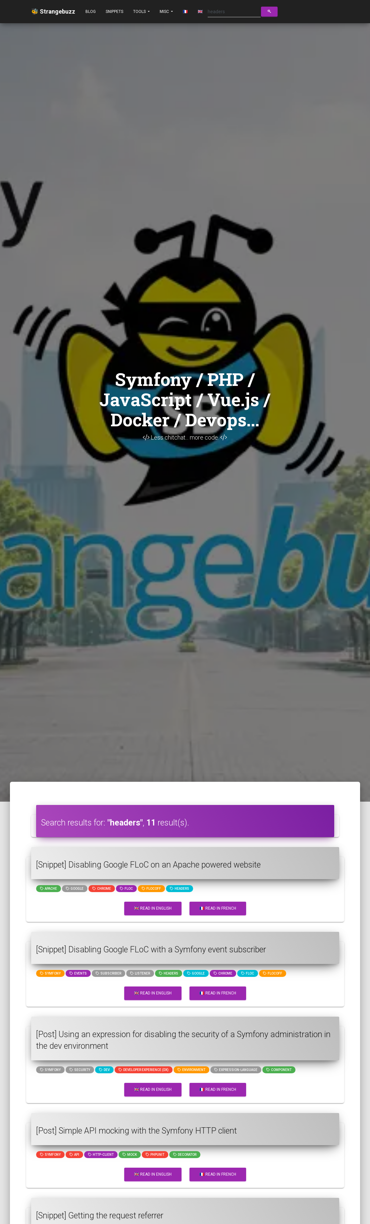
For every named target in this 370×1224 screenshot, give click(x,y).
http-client (101, 1154)
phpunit (155, 1154)
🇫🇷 (185, 11)
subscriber (108, 973)
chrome (101, 888)
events (78, 973)
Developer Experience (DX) (144, 1070)
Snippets (114, 11)
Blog (90, 11)
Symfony (50, 973)
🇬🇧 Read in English (153, 908)
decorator (184, 1154)
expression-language (235, 1070)
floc (126, 888)
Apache (48, 888)
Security (80, 1070)
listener (140, 973)
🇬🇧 (200, 11)
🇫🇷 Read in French (217, 908)
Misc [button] (165, 11)
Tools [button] (140, 11)
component (278, 1070)
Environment (191, 1070)
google (74, 888)
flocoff (151, 888)
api (74, 1154)
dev (104, 1070)
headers (179, 888)
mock (130, 1154)
